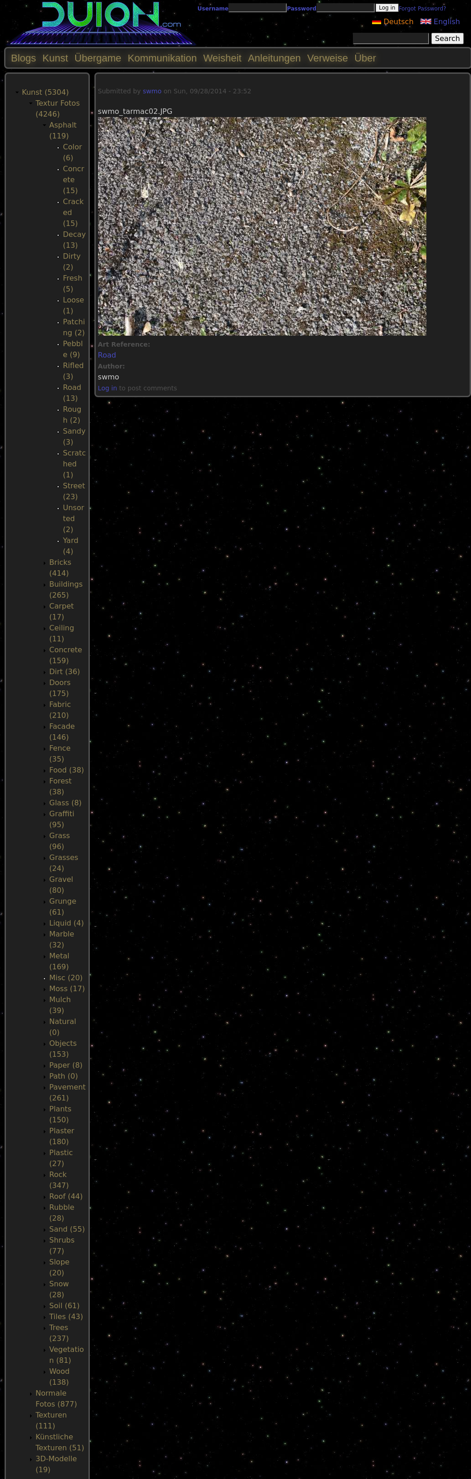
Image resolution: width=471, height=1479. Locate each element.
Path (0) (63, 1076)
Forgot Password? (422, 8)
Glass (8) (65, 802)
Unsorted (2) (73, 518)
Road (107, 355)
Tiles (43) (66, 1316)
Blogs (23, 58)
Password (301, 8)
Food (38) (66, 770)
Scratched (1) (74, 464)
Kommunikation (162, 58)
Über (365, 58)
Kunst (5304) (45, 92)
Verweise (327, 58)
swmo (152, 91)
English (440, 21)
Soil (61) (64, 1305)
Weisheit (222, 58)
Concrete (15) (73, 179)
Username (212, 8)
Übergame (97, 58)
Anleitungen (274, 58)
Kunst (55, 58)
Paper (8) (66, 1065)
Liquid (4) (66, 923)
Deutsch (393, 21)
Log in (107, 388)
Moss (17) (67, 988)
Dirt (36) (64, 671)
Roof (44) (66, 1196)
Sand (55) (67, 1229)
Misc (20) (66, 977)
